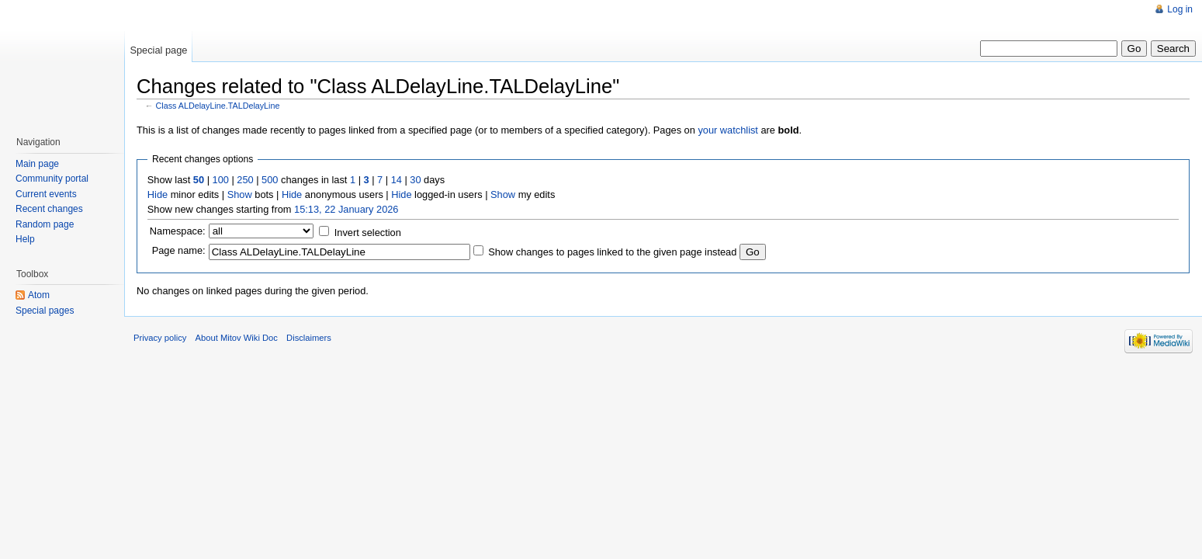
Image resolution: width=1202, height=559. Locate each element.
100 (221, 180)
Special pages (45, 310)
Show (239, 194)
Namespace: (178, 231)
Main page (37, 163)
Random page (45, 224)
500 (270, 180)
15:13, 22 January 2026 (346, 209)
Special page (158, 50)
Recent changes (49, 208)
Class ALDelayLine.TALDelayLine (218, 105)
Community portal (52, 178)
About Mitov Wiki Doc (237, 337)
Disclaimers (308, 337)
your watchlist (728, 130)
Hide (157, 194)
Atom (39, 295)
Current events (46, 194)
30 (415, 180)
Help (25, 239)
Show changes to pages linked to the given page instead (612, 252)
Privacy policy (159, 337)
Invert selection (367, 232)
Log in (1180, 9)
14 (396, 180)
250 (245, 180)
